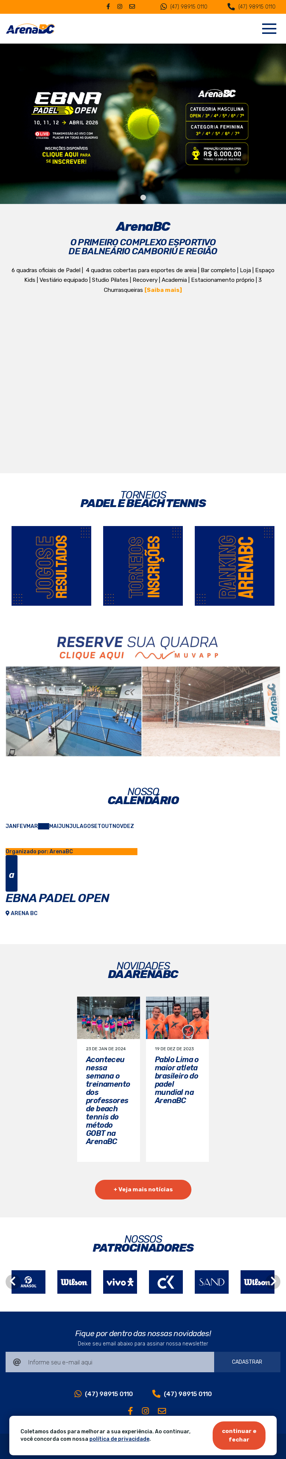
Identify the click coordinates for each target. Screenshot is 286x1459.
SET (96, 826)
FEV (21, 826)
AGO (85, 826)
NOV (117, 826)
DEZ (128, 826)
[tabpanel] (143, 124)
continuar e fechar (239, 1435)
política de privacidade (119, 1439)
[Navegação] (269, 29)
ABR (43, 826)
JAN (11, 826)
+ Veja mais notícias (143, 1189)
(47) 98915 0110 (184, 7)
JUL (74, 826)
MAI (53, 826)
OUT (106, 826)
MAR (32, 826)
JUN (63, 826)
